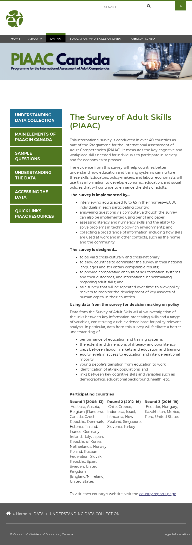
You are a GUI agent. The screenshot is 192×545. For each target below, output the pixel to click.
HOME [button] (15, 38)
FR (180, 6)
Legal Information (177, 534)
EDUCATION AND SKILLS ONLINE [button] (96, 38)
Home (21, 514)
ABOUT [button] (35, 38)
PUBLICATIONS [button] (142, 38)
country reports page (157, 494)
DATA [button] (56, 38)
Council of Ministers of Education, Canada (43, 534)
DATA (39, 514)
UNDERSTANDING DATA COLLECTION (85, 514)
